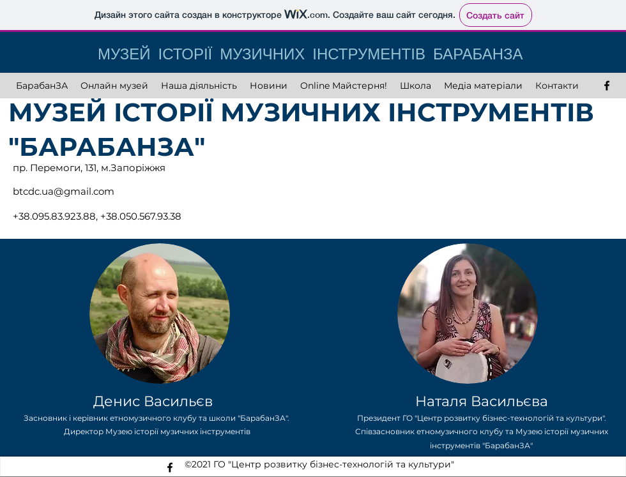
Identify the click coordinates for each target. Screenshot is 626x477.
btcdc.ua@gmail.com (63, 191)
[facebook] (606, 85)
